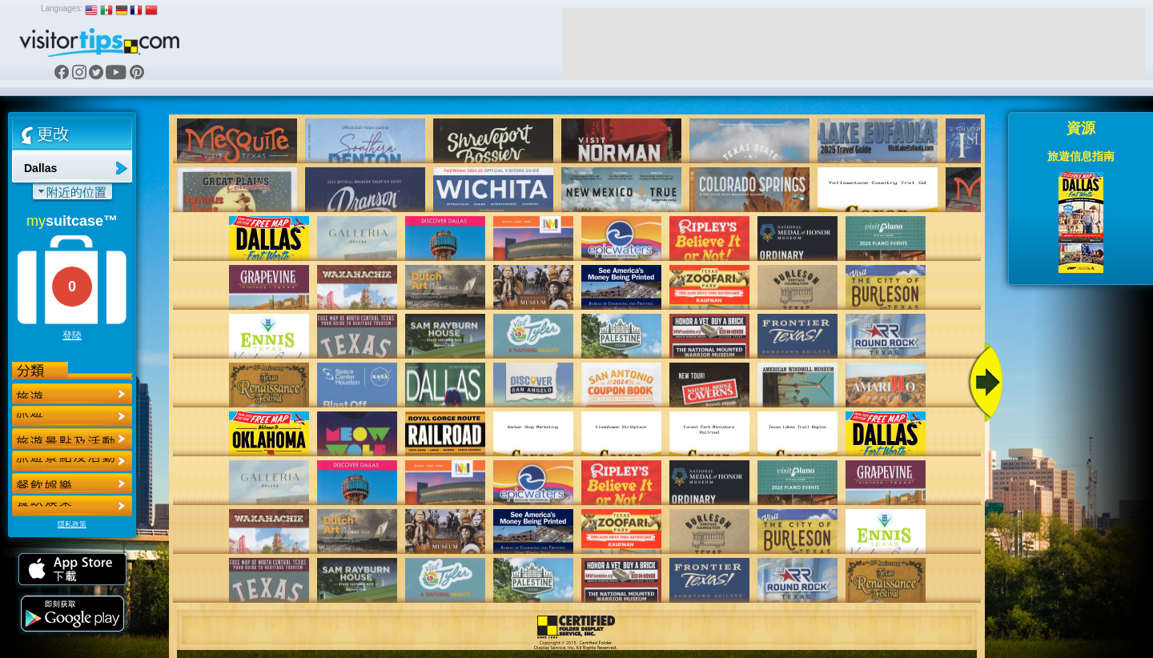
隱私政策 (72, 524)
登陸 (72, 335)
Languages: (61, 8)
